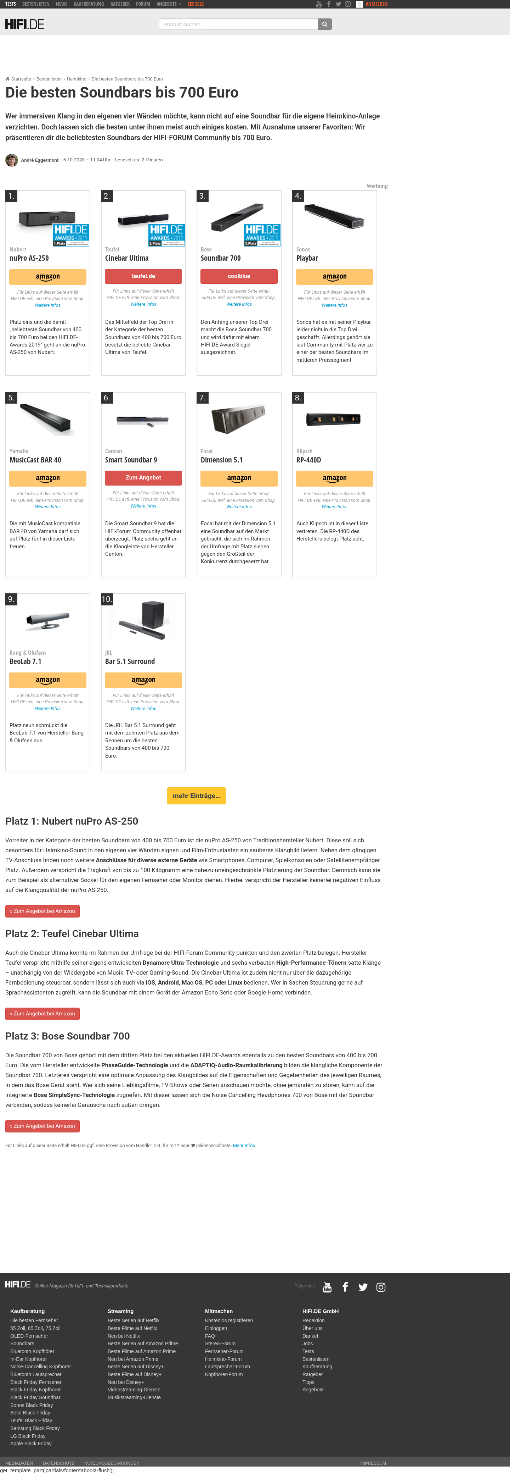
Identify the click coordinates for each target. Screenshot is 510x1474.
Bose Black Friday (30, 1412)
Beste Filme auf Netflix (132, 1328)
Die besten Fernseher (34, 1320)
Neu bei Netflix (124, 1336)
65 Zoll (35, 1328)
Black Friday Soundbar (35, 1397)
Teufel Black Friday (31, 1420)
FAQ (210, 1336)
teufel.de (143, 276)
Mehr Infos (244, 1145)
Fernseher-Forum (224, 1351)
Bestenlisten (36, 3)
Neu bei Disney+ (126, 1382)
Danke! (310, 1336)
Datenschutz (58, 1463)
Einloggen (216, 1328)
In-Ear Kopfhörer (28, 1359)
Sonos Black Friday (31, 1405)
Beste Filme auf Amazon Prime (142, 1351)
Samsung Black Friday (35, 1428)
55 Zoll (17, 1328)
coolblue (239, 276)
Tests (10, 3)
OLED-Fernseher (29, 1336)
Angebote (169, 3)
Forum (143, 3)
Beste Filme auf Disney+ (135, 1374)
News (61, 3)
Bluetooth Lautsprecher (36, 1374)
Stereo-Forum (220, 1343)
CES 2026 (196, 3)
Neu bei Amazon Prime (133, 1359)
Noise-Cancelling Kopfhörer (40, 1366)
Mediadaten (19, 1463)
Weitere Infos (48, 305)
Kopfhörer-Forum (224, 1374)
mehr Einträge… (196, 796)
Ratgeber (120, 3)
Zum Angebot (143, 477)
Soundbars (22, 1343)
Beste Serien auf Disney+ (136, 1366)
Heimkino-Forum (223, 1359)
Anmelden (372, 4)
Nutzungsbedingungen (112, 1463)
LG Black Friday (28, 1436)
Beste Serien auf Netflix (133, 1320)
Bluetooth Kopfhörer (32, 1351)
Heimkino (76, 79)
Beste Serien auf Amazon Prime (143, 1343)
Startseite (21, 79)
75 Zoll (53, 1328)
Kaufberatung (89, 3)
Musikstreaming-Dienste (134, 1397)
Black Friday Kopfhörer (35, 1389)
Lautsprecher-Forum (227, 1366)
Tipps (308, 1382)
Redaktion (313, 1320)
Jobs (307, 1343)
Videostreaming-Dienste (134, 1389)
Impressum (373, 1463)
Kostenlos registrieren (229, 1320)
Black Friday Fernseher (36, 1382)
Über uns (312, 1328)
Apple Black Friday (31, 1443)
